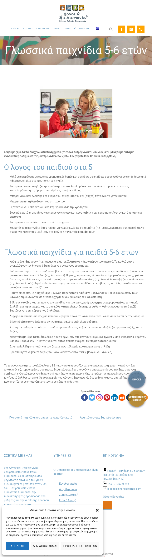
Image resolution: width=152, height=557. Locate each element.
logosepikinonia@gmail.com (124, 488)
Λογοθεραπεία (68, 489)
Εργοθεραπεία (68, 483)
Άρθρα (57, 28)
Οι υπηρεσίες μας (42, 28)
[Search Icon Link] (111, 29)
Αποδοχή (17, 546)
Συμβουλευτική (68, 494)
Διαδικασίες (27, 28)
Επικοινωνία (84, 28)
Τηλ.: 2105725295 (118, 483)
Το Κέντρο (14, 28)
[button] (97, 510)
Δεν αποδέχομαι (45, 546)
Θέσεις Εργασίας (113, 496)
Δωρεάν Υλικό (70, 28)
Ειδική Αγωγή (67, 500)
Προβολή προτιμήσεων (80, 546)
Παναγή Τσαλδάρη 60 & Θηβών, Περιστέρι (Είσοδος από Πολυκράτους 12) (124, 474)
